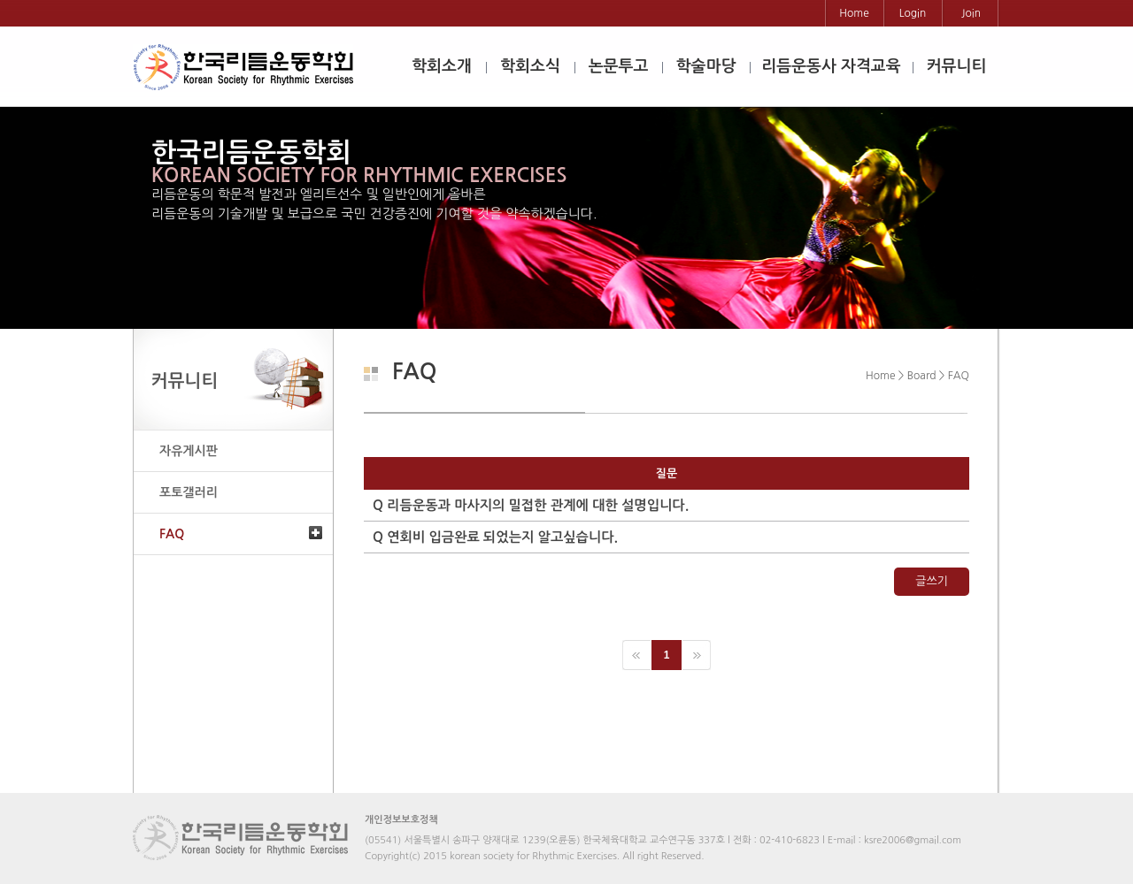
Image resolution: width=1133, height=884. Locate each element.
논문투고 (619, 66)
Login (913, 13)
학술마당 (706, 66)
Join (971, 13)
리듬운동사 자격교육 (830, 66)
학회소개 (442, 66)
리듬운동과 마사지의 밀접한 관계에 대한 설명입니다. (531, 505)
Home (853, 13)
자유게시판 (188, 451)
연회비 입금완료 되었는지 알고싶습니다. (495, 537)
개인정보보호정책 (401, 820)
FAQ (171, 534)
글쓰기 (931, 581)
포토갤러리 (188, 492)
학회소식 (530, 66)
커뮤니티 (957, 66)
